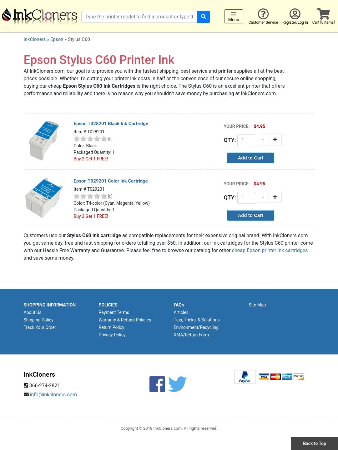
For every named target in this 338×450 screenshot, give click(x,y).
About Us (33, 312)
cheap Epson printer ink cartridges (270, 250)
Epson (56, 39)
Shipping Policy (38, 319)
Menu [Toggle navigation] (233, 16)
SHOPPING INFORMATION (50, 304)
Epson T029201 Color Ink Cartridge (111, 181)
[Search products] (139, 17)
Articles (181, 312)
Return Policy (111, 327)
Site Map (257, 304)
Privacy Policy (112, 334)
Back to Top (314, 443)
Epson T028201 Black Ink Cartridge (111, 123)
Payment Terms (114, 312)
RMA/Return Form (191, 334)
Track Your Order (40, 327)
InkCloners (35, 39)
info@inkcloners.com (53, 395)
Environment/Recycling (196, 327)
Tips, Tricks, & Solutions (197, 319)
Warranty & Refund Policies (125, 319)
